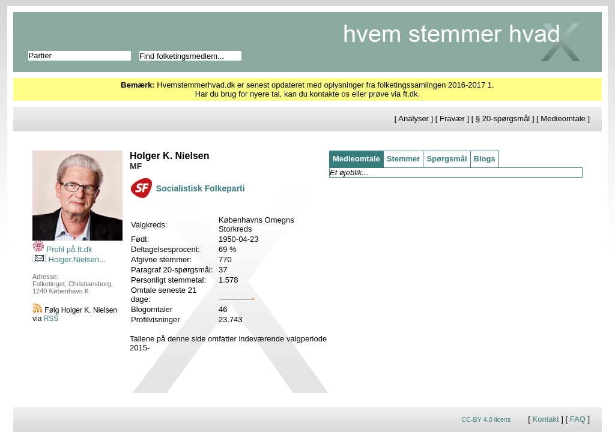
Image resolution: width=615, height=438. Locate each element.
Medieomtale (563, 118)
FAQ (578, 419)
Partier (40, 55)
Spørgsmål (446, 158)
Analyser (413, 118)
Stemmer (403, 158)
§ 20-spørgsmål (503, 118)
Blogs (484, 158)
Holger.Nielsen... (69, 259)
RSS (51, 318)
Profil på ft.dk (62, 249)
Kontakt (546, 419)
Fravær (452, 118)
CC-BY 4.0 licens (485, 419)
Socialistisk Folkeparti (200, 188)
